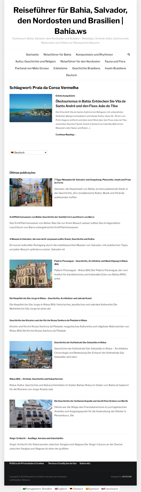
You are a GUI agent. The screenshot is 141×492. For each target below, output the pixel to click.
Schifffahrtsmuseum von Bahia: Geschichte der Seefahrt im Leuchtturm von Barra (52, 217)
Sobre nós (85, 463)
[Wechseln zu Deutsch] (76, 489)
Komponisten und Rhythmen (94, 54)
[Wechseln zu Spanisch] (92, 489)
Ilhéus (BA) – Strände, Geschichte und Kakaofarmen (36, 379)
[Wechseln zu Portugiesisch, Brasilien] (37, 489)
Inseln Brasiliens (115, 68)
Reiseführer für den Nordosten (80, 61)
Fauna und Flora (115, 61)
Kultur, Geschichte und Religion (36, 61)
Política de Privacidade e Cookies (27, 463)
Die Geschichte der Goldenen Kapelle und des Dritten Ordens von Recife (91, 401)
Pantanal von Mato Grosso (32, 68)
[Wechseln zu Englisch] (60, 489)
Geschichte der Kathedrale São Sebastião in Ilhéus (80, 342)
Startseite (32, 54)
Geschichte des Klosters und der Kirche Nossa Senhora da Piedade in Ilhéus (48, 320)
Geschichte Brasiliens (86, 68)
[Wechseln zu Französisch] (110, 489)
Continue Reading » (65, 134)
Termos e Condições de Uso (62, 463)
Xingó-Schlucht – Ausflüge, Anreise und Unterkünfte (36, 438)
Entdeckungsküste (65, 95)
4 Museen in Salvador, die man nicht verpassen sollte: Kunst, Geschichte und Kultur (52, 239)
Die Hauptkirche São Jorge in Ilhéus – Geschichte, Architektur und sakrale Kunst (51, 298)
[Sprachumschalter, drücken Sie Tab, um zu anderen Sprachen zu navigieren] (29, 152)
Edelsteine (60, 68)
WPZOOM (126, 476)
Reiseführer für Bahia (57, 54)
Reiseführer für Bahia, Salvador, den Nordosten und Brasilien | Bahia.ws (70, 20)
